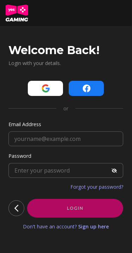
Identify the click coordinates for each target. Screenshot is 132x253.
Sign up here (93, 226)
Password (19, 156)
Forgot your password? (96, 186)
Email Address (24, 124)
